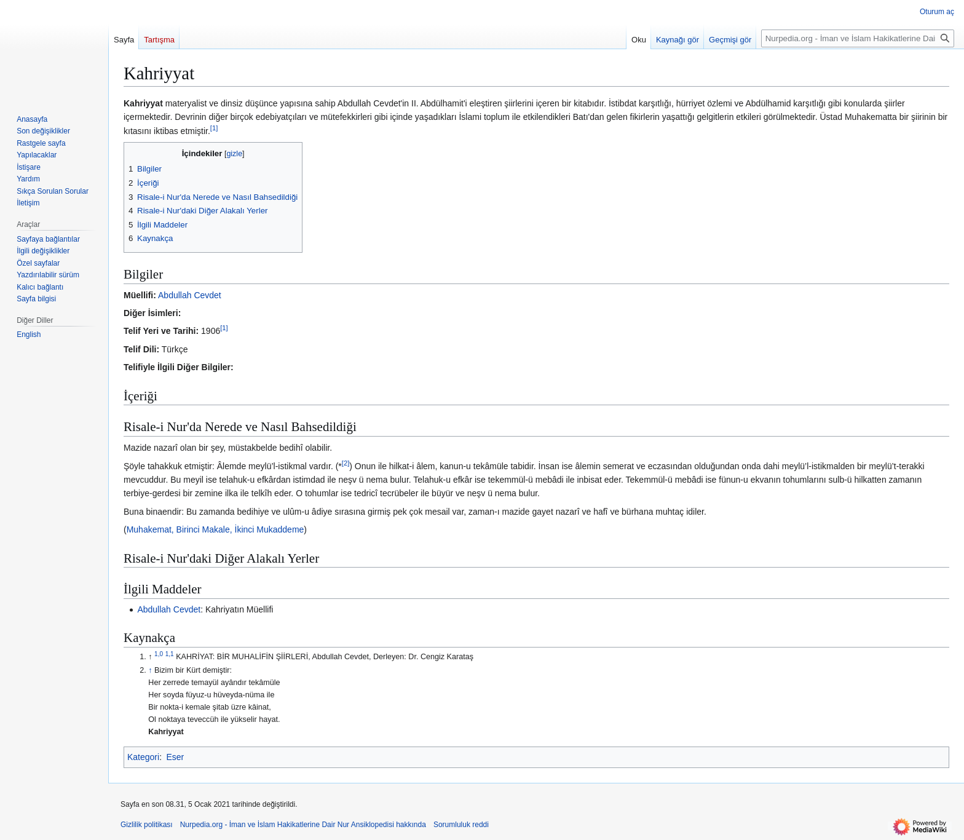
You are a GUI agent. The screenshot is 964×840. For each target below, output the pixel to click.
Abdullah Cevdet (189, 295)
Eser (175, 757)
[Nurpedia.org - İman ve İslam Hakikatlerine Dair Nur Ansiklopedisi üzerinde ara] (857, 38)
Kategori (143, 757)
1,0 (158, 654)
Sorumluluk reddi (461, 824)
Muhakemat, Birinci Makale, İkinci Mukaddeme (215, 529)
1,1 (169, 654)
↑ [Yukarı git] (150, 670)
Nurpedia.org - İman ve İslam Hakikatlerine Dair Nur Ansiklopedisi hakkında (303, 824)
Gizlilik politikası (146, 824)
